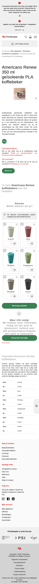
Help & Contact (8, 442)
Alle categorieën (15, 51)
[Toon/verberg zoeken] (26, 37)
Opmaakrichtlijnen (8, 449)
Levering (5, 452)
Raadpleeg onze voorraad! (19, 162)
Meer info (19, 30)
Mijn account (7, 503)
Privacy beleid (19, 567)
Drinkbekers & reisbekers (10, 54)
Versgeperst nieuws (9, 467)
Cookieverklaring (19, 570)
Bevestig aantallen (19, 304)
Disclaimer (19, 564)
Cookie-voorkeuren (19, 573)
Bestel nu (8, 169)
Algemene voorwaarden (19, 558)
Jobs (3, 476)
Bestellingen (6, 513)
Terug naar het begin (19, 336)
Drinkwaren (26, 51)
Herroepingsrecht (19, 561)
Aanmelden (6, 519)
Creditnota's (6, 516)
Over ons (5, 470)
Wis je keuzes (6, 341)
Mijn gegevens (7, 507)
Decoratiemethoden (9, 457)
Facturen (5, 455)
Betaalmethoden (8, 446)
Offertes (5, 510)
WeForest (5, 473)
